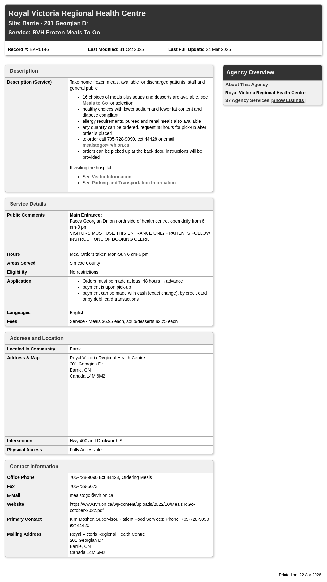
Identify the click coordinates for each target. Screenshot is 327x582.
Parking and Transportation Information (134, 182)
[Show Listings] (288, 100)
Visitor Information (111, 176)
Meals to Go (95, 103)
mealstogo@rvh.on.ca (106, 145)
